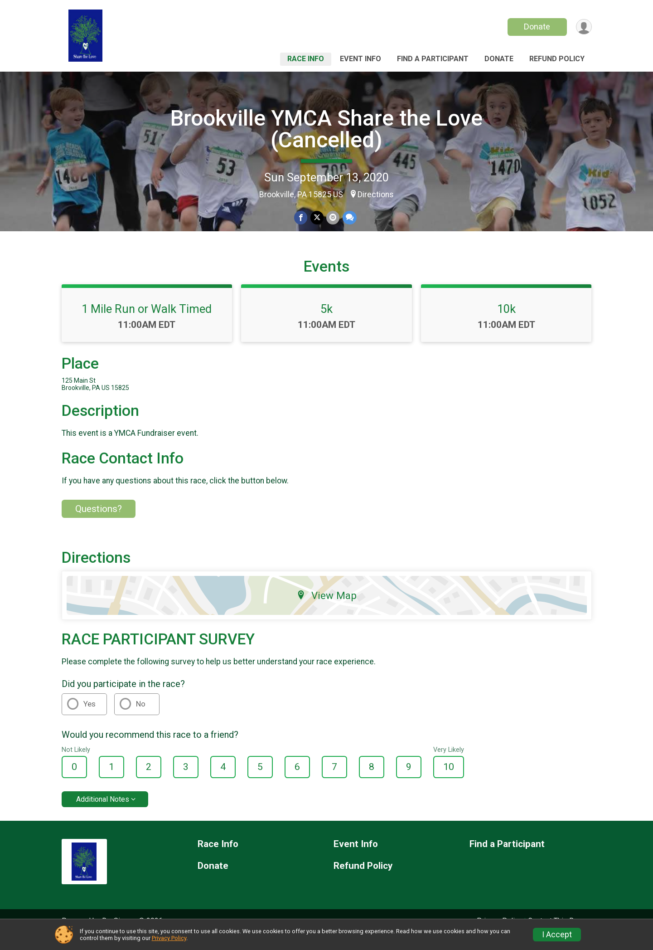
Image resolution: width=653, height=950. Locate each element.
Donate (536, 26)
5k (326, 321)
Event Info (360, 58)
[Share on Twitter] (317, 217)
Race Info (305, 58)
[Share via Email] (332, 217)
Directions (376, 194)
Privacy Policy (169, 938)
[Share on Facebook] (301, 217)
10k (506, 321)
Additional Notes (102, 811)
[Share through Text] (349, 217)
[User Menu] (583, 27)
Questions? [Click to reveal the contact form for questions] (98, 521)
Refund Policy (557, 58)
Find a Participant (433, 58)
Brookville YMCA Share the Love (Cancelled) (326, 129)
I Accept (557, 934)
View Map (326, 608)
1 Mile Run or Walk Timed (147, 321)
